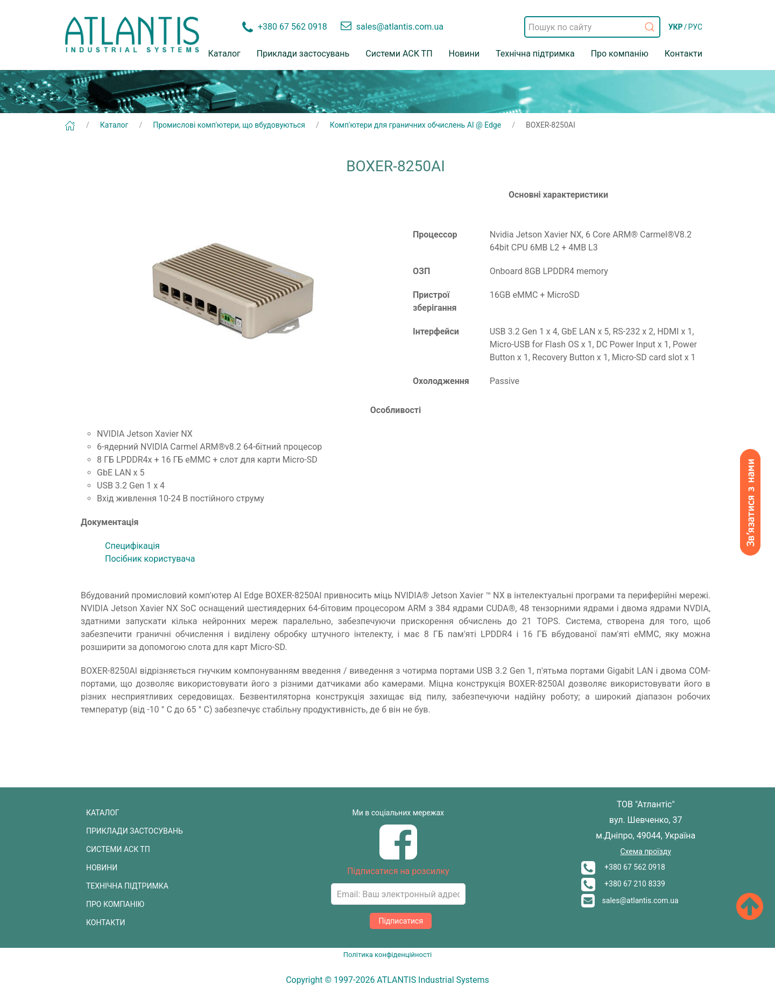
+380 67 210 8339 (623, 883)
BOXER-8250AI (550, 125)
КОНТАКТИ (105, 922)
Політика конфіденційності (387, 955)
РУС (695, 27)
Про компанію (620, 53)
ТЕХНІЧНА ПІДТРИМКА (127, 886)
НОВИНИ (101, 867)
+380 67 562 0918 (623, 867)
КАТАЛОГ (102, 812)
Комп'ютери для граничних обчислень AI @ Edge (415, 125)
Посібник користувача (150, 559)
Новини (464, 53)
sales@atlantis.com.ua (630, 900)
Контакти (683, 53)
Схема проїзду (645, 851)
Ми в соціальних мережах (399, 812)
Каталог (224, 53)
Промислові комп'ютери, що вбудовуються (229, 125)
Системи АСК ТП (398, 53)
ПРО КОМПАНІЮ (115, 904)
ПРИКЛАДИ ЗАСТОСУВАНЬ (134, 831)
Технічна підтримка (535, 53)
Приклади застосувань (303, 53)
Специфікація (132, 546)
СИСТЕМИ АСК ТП (118, 849)
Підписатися (400, 921)
